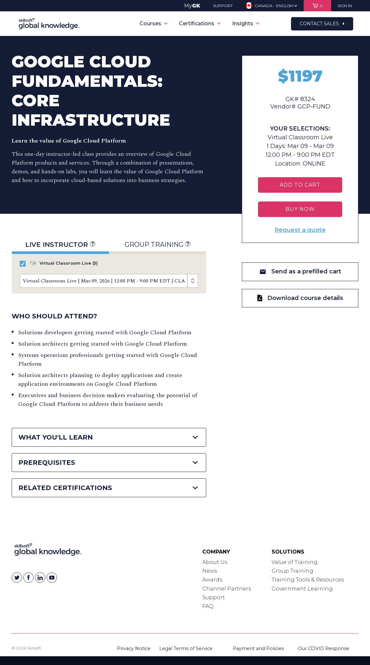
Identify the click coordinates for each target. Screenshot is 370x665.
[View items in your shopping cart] (317, 5)
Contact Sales (322, 24)
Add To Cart (300, 185)
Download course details (300, 298)
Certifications (199, 23)
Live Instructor (60, 244)
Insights (245, 23)
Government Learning (302, 589)
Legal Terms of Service (186, 648)
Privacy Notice (134, 648)
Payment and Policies (258, 648)
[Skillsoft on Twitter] (17, 577)
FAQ (207, 606)
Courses (153, 23)
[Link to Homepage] (48, 551)
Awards (212, 580)
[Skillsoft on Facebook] (28, 577)
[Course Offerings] (109, 280)
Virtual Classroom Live (59, 263)
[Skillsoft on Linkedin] (40, 577)
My (192, 6)
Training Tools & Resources (308, 580)
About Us (214, 562)
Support (213, 597)
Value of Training (295, 562)
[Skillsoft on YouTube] (52, 577)
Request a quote (300, 230)
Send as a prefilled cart (300, 271)
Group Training (157, 244)
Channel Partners (226, 589)
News (209, 571)
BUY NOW (300, 209)
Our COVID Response (323, 648)
